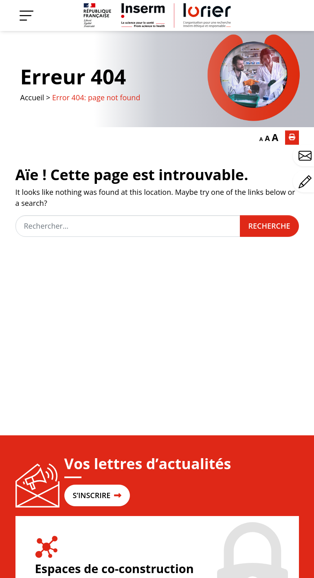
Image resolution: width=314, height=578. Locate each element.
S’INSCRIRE (97, 495)
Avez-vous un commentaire (306, 181)
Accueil (32, 97)
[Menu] (26, 15)
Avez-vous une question (306, 155)
